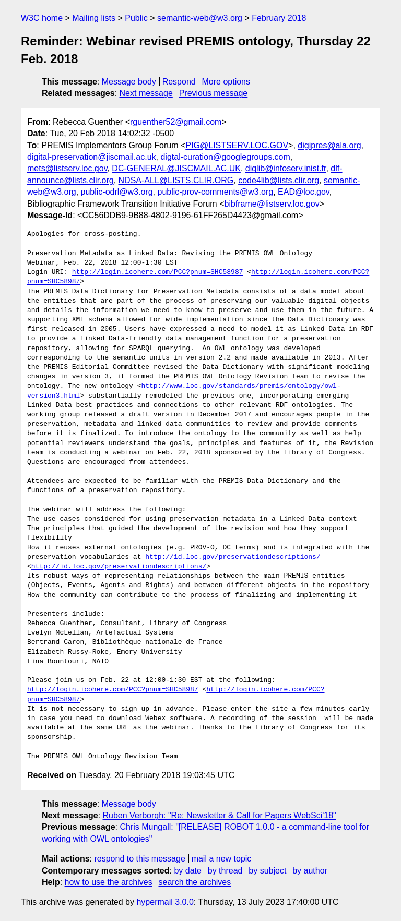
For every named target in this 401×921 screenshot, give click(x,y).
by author (309, 870)
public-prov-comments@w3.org (215, 191)
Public (136, 18)
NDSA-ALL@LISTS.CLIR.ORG (176, 180)
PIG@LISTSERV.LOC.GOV (236, 145)
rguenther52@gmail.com (175, 121)
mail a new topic (222, 858)
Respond (179, 81)
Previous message (213, 93)
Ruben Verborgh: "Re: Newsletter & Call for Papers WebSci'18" (219, 815)
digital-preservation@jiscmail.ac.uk (91, 156)
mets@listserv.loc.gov (67, 168)
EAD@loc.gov (303, 191)
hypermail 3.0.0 (164, 902)
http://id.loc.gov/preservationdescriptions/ (232, 557)
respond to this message (139, 858)
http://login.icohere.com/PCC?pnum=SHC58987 (157, 272)
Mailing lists (93, 18)
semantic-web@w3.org (199, 18)
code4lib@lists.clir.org (278, 180)
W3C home (42, 18)
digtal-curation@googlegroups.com (225, 156)
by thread (225, 870)
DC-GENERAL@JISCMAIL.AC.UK (176, 168)
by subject (267, 870)
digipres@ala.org (329, 145)
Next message (146, 93)
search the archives (195, 882)
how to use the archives (108, 882)
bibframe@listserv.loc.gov (271, 203)
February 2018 (279, 18)
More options (226, 81)
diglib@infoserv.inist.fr (285, 168)
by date (187, 870)
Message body (129, 81)
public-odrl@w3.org (117, 191)
